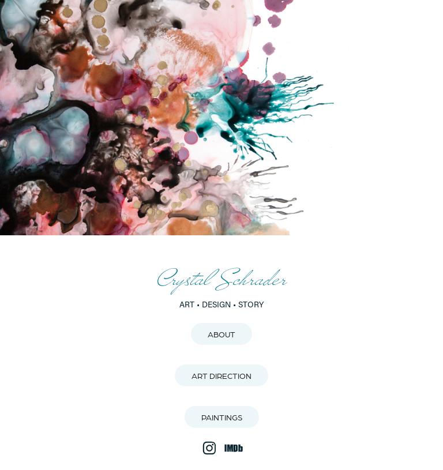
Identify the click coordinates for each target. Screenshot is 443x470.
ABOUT (221, 334)
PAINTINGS (221, 417)
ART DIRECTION (221, 375)
